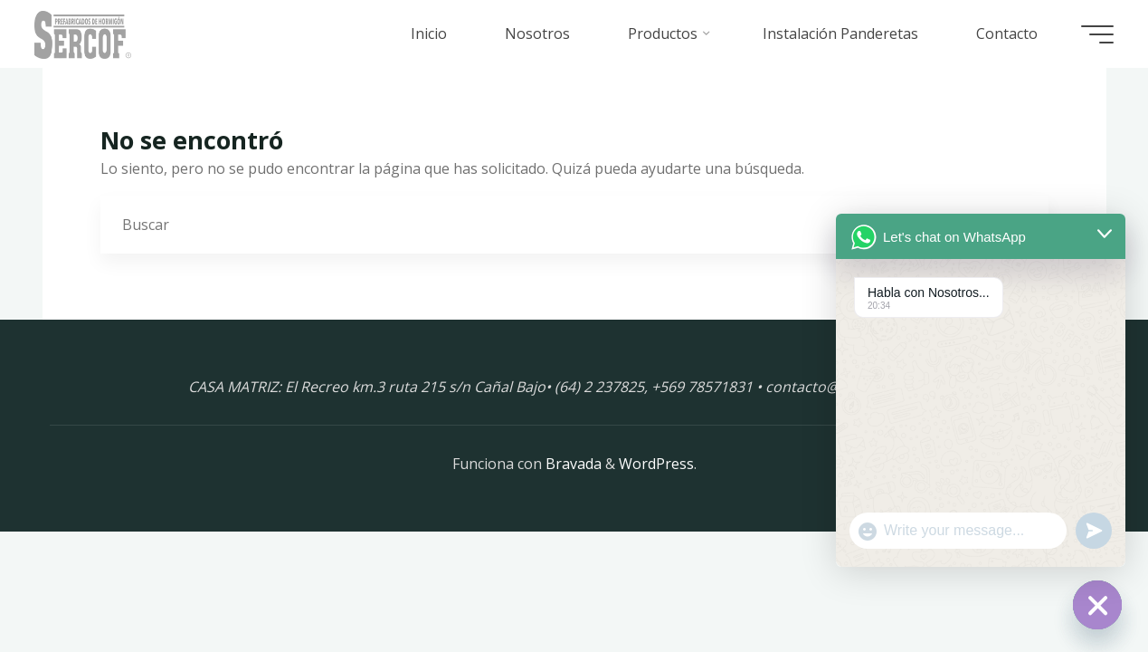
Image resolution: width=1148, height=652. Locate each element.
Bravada (572, 464)
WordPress (656, 464)
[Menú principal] (1095, 34)
